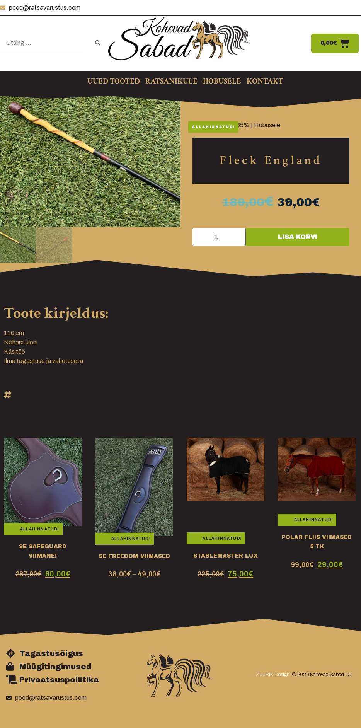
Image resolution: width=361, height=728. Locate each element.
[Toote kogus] (219, 237)
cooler (195, 591)
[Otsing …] (41, 43)
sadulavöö (18, 600)
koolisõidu (108, 591)
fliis (282, 591)
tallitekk (197, 600)
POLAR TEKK (297, 600)
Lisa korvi (297, 237)
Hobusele (267, 125)
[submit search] (97, 43)
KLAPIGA (17, 591)
